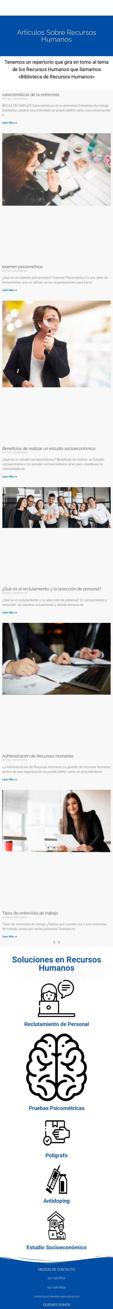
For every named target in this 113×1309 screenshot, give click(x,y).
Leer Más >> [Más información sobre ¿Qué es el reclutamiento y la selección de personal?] (9, 612)
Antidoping (56, 1201)
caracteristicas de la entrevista (30, 94)
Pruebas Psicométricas (56, 1108)
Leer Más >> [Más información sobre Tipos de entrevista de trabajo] (9, 936)
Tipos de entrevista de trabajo (30, 913)
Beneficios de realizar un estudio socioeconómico (48, 448)
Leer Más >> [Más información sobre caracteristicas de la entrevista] (9, 122)
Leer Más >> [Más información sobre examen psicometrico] (9, 290)
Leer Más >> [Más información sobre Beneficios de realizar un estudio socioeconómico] (9, 476)
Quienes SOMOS (56, 1305)
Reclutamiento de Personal (56, 1024)
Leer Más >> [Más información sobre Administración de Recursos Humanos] (9, 779)
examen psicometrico (22, 266)
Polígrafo (56, 1155)
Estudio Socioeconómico (57, 1247)
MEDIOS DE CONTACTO (56, 1270)
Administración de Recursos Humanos (37, 756)
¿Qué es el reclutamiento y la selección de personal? (51, 589)
